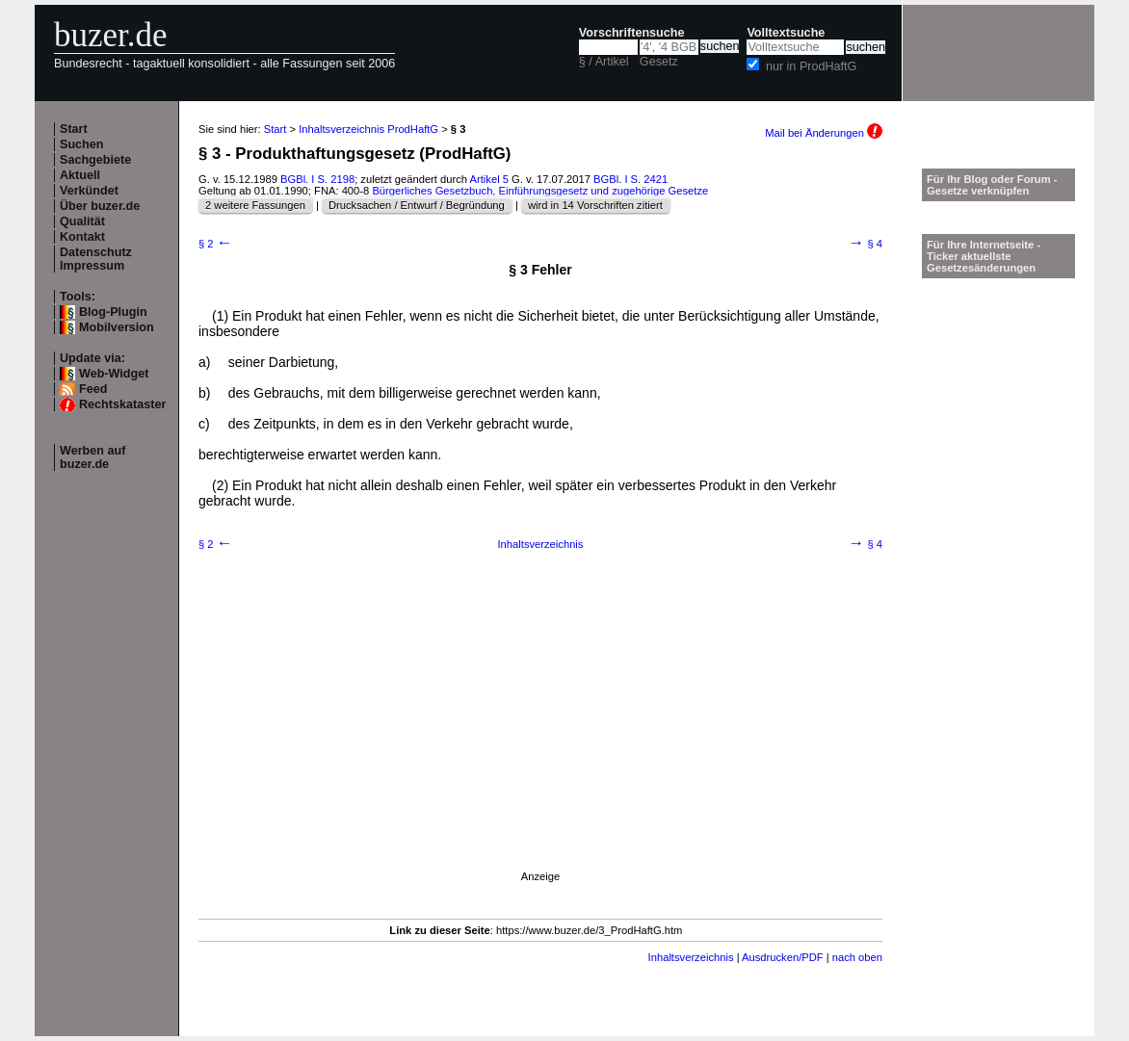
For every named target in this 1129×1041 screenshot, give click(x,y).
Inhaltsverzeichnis (541, 544)
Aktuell (80, 175)
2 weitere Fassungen (255, 205)
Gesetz (659, 61)
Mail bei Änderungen (823, 133)
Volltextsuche (786, 32)
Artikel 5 (489, 179)
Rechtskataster (122, 404)
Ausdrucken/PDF (783, 957)
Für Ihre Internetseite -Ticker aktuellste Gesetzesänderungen (983, 256)
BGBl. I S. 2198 (317, 179)
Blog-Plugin (113, 312)
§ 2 (215, 243)
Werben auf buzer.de (92, 457)
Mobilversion (116, 327)
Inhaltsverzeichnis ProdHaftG (368, 129)
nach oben (857, 957)
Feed (93, 389)
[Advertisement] (540, 736)
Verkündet (89, 190)
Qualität (82, 221)
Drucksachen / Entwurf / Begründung (416, 205)
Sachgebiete (95, 160)
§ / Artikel (604, 61)
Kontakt (82, 237)
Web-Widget (113, 373)
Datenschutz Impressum (96, 259)
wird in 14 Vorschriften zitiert (595, 205)
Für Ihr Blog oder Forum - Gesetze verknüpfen (992, 184)
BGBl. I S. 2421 (630, 179)
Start (74, 129)
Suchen (82, 144)
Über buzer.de (100, 206)
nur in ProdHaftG (811, 66)
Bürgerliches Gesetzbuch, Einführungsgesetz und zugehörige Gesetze (540, 190)
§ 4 (865, 243)
